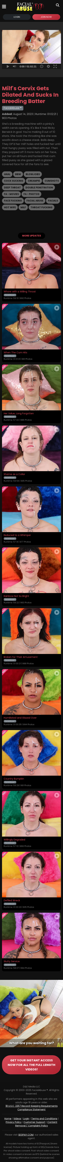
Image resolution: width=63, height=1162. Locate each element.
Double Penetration (39, 187)
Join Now (46, 17)
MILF (23, 207)
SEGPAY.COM (25, 1134)
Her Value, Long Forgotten (19, 413)
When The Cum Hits (15, 352)
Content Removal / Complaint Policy (36, 1123)
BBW (18, 174)
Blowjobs (33, 174)
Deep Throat (12, 187)
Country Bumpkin (14, 778)
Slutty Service (12, 961)
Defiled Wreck (12, 900)
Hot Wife (10, 207)
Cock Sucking (13, 180)
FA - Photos (31, 194)
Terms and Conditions (44, 1118)
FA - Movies (11, 194)
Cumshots (52, 180)
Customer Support (34, 1122)
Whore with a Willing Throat (20, 291)
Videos (17, 1118)
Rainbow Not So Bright (16, 596)
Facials (53, 200)
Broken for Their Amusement (21, 657)
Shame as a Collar (14, 474)
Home (7, 1118)
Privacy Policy (14, 1122)
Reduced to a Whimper (17, 535)
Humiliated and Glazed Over (20, 717)
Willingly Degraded (14, 839)
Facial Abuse (35, 200)
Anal (7, 174)
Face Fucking (13, 200)
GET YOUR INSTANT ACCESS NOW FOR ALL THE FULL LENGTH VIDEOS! (31, 1064)
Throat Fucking (41, 207)
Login (17, 17)
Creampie (34, 180)
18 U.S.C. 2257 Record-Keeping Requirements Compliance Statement (32, 1107)
